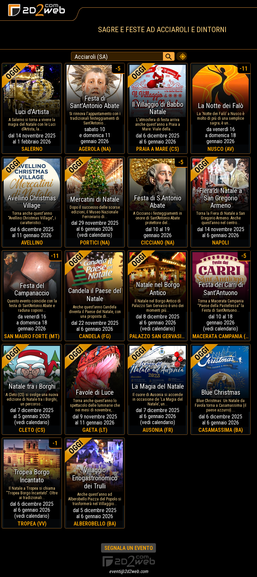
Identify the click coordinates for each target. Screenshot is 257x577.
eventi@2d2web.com (128, 571)
